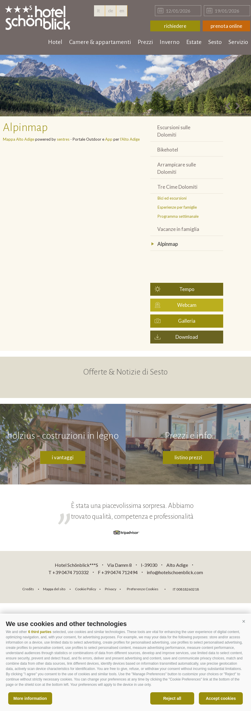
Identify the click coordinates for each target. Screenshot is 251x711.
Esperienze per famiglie (177, 207)
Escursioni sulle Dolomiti (173, 131)
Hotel (55, 42)
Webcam (187, 305)
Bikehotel (167, 150)
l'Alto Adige (130, 139)
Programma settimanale (178, 216)
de (110, 10)
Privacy (110, 589)
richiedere (175, 26)
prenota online (226, 26)
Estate (194, 42)
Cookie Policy (85, 589)
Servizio (238, 42)
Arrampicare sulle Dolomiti (176, 168)
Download (186, 337)
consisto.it (218, 588)
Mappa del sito (54, 589)
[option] (125, 85)
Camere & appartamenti (100, 42)
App (108, 139)
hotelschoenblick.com (38, 17)
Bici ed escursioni (172, 198)
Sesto (215, 42)
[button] (243, 621)
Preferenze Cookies (142, 589)
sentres (63, 139)
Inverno (170, 42)
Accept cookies (221, 698)
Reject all (172, 698)
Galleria (186, 321)
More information (30, 698)
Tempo (186, 289)
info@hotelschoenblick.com (175, 572)
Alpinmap (167, 244)
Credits (28, 589)
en (121, 10)
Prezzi (145, 42)
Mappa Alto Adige (18, 139)
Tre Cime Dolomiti (177, 187)
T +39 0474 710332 (68, 572)
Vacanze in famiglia (178, 229)
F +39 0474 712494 (118, 572)
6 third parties (39, 632)
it (99, 10)
